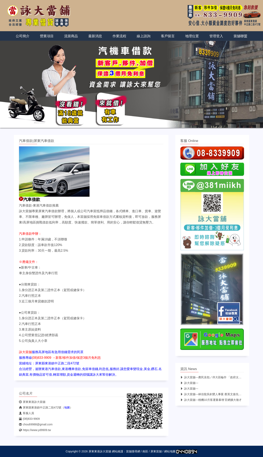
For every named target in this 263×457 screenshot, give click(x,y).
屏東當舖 (156, 451)
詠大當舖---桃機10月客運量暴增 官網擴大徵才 (211, 399)
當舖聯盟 (240, 36)
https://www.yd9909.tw (35, 430)
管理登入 (216, 36)
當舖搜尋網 (133, 451)
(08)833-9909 (29, 418)
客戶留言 (168, 36)
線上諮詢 (143, 36)
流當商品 (71, 36)
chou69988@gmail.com (35, 424)
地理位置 (192, 36)
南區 (145, 451)
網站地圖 (169, 451)
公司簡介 (22, 36)
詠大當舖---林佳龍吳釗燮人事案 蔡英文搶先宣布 (212, 394)
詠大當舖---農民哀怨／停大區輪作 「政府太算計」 (213, 377)
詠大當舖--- (189, 383)
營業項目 (47, 36)
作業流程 (119, 36)
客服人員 (26, 413)
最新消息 (95, 36)
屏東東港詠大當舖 (32, 401)
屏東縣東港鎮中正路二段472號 (40, 407)
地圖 (67, 407)
